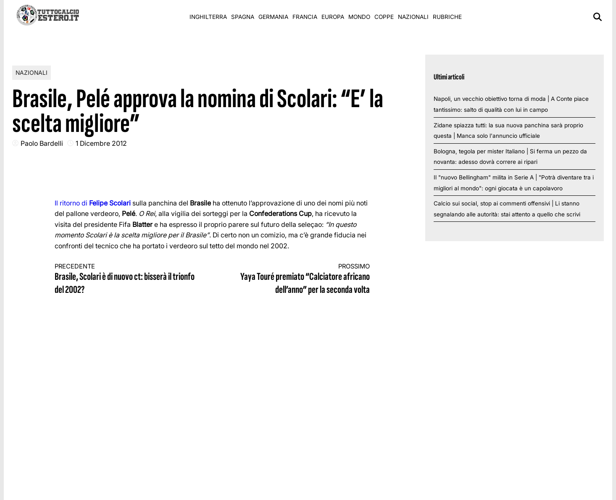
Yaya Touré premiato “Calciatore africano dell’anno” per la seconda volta (299, 280)
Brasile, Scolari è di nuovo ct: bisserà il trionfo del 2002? (126, 280)
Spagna (242, 16)
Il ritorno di (93, 203)
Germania (273, 16)
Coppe (384, 16)
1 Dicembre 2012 (101, 143)
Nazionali (413, 16)
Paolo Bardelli (42, 143)
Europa (332, 16)
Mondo (359, 16)
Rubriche (447, 16)
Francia (304, 16)
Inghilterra (208, 16)
